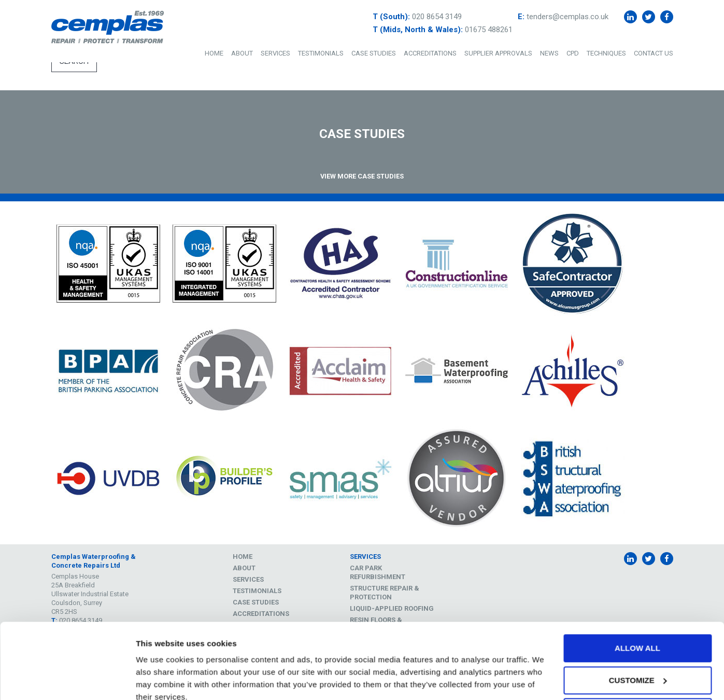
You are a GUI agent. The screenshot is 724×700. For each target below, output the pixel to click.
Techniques (606, 53)
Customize (638, 633)
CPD (572, 53)
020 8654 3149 (437, 16)
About (242, 53)
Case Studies (373, 53)
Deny (637, 666)
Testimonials (321, 53)
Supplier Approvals (498, 53)
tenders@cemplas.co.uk (567, 16)
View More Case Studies (362, 176)
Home (214, 53)
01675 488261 (489, 29)
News (549, 53)
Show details (160, 679)
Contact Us (653, 53)
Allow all (637, 602)
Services (275, 53)
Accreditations (430, 53)
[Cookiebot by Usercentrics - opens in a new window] (67, 680)
